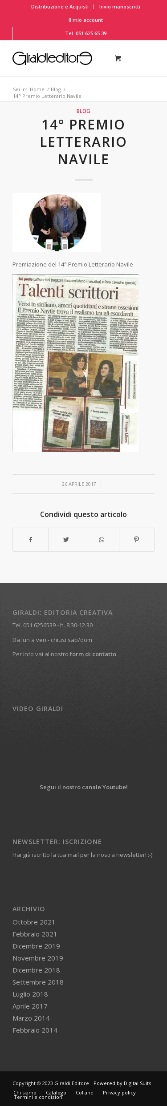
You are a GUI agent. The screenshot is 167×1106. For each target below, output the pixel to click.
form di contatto (93, 654)
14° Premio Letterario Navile (83, 141)
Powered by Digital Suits (122, 1083)
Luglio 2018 (30, 993)
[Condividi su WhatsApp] (101, 539)
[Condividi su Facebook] (30, 539)
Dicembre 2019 (36, 945)
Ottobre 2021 (34, 921)
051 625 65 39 (91, 33)
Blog (83, 110)
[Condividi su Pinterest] (136, 539)
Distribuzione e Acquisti (60, 6)
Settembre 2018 (38, 981)
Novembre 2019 (37, 957)
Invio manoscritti (119, 6)
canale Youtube (104, 787)
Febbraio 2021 (34, 933)
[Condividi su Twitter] (66, 539)
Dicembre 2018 (36, 969)
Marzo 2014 (31, 1017)
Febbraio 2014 (34, 1029)
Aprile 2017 (30, 1005)
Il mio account (86, 19)
